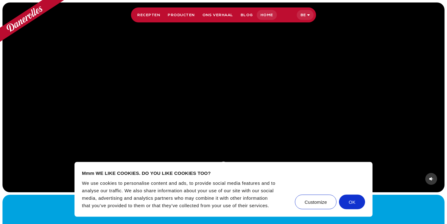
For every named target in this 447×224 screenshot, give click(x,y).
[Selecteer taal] (305, 15)
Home (266, 14)
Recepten (148, 14)
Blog (247, 14)
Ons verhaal (217, 14)
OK (352, 201)
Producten (181, 14)
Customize (316, 201)
